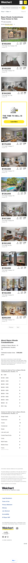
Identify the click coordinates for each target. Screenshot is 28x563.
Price (2, 11)
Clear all (23, 11)
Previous (11, 327)
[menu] (25, 2)
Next (18, 327)
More (7, 11)
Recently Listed (9, 24)
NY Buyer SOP (6, 517)
